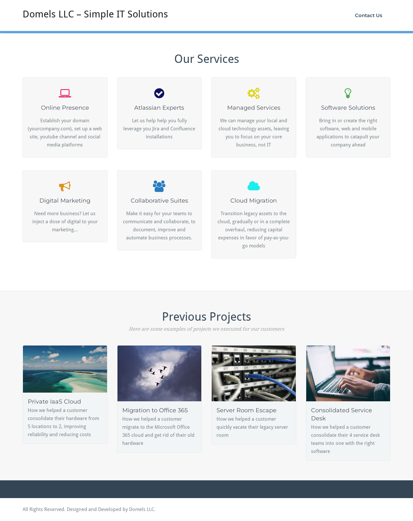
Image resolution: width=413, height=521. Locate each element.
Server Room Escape (247, 410)
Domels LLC (141, 509)
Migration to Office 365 (155, 410)
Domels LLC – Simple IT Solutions (95, 14)
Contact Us (368, 15)
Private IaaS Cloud (54, 401)
